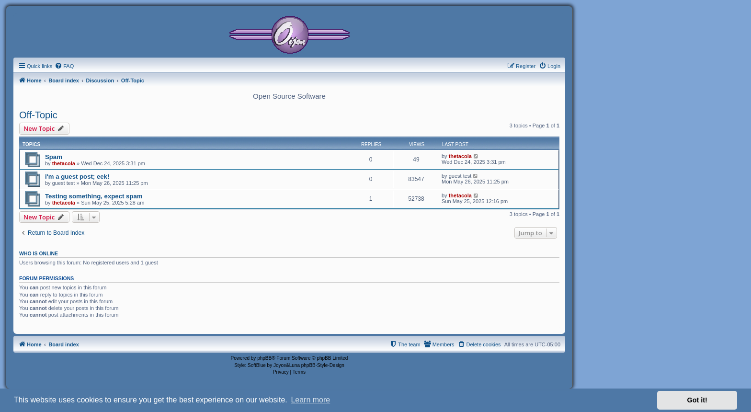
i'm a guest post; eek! (77, 176)
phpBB (264, 358)
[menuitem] (64, 66)
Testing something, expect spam (93, 196)
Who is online (38, 253)
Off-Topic (38, 115)
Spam (53, 156)
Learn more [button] (310, 400)
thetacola (63, 163)
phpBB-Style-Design (322, 365)
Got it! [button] (697, 400)
